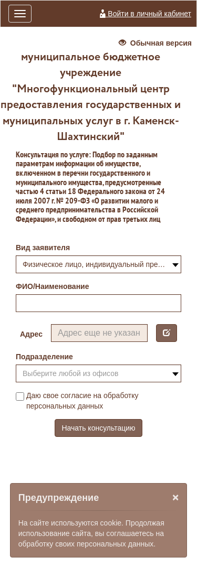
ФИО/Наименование (52, 286)
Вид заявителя (43, 247)
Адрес (31, 334)
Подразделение (44, 356)
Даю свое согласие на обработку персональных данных (77, 400)
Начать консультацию (98, 428)
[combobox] (98, 264)
